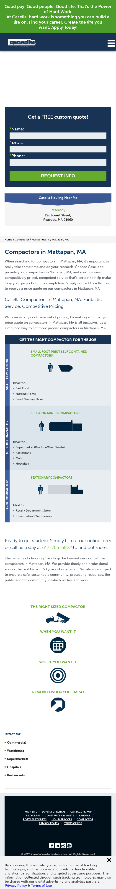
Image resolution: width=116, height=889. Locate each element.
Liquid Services (62, 819)
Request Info (58, 175)
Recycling (33, 815)
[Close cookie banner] (109, 860)
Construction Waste (59, 815)
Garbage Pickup (81, 811)
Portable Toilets (34, 819)
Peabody (58, 210)
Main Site (31, 811)
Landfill (84, 815)
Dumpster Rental (53, 811)
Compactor (85, 819)
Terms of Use (73, 823)
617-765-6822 (57, 547)
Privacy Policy (49, 823)
